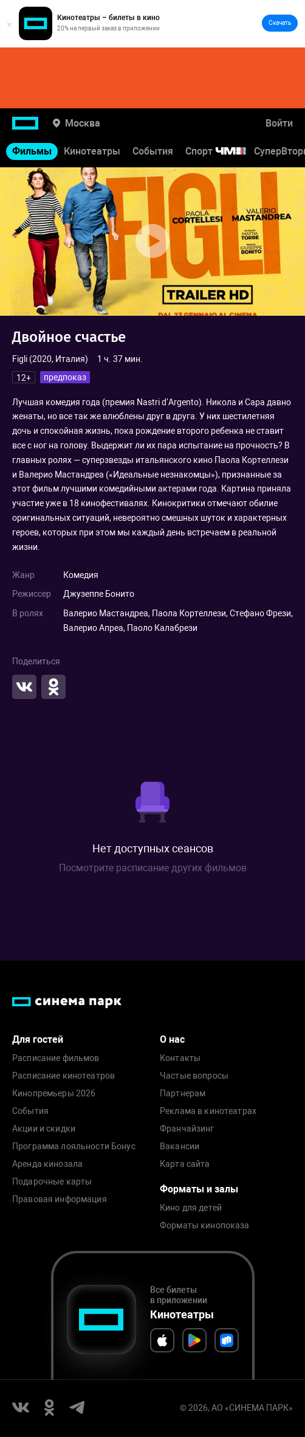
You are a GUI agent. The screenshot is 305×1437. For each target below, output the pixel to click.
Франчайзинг (187, 1128)
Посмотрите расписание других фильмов (153, 868)
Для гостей (37, 1039)
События (152, 151)
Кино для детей (191, 1208)
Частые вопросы (194, 1075)
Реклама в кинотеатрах (208, 1111)
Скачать (280, 22)
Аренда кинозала (47, 1164)
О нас (172, 1039)
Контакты (180, 1058)
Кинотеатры (92, 151)
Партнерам (182, 1093)
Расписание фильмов (56, 1058)
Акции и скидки (43, 1128)
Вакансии (179, 1146)
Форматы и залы (199, 1189)
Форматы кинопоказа (205, 1225)
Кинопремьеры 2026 (53, 1093)
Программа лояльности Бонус (73, 1146)
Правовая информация (59, 1199)
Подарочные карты (52, 1181)
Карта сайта (185, 1164)
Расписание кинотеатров (63, 1075)
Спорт (223, 151)
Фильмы (32, 151)
